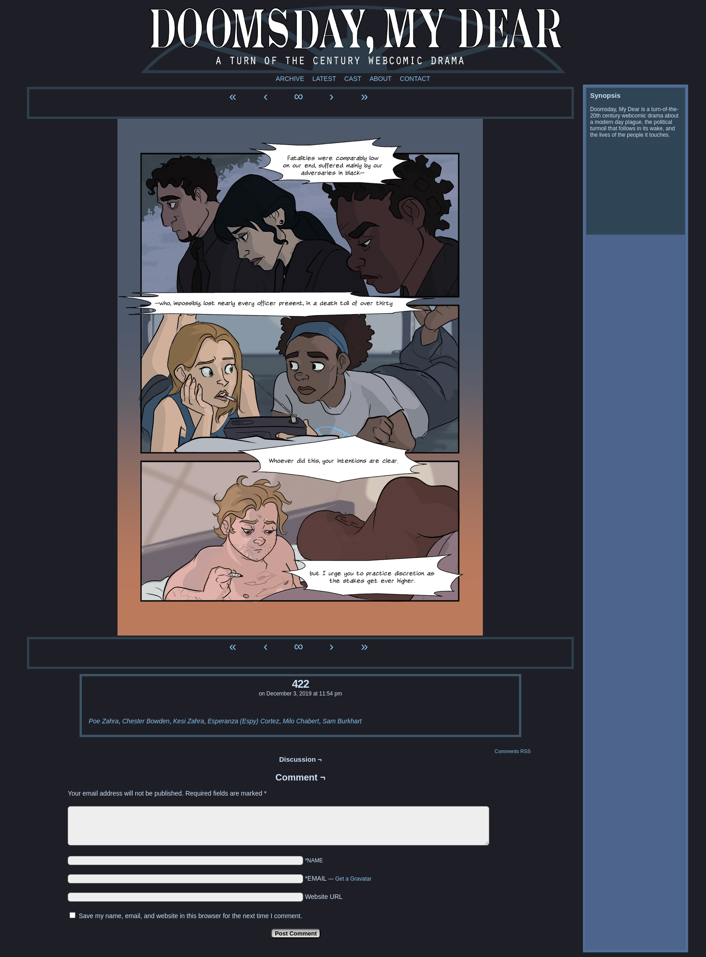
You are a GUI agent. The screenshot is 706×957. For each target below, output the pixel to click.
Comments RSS (513, 751)
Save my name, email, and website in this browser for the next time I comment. (190, 916)
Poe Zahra (103, 721)
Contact (415, 78)
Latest (324, 78)
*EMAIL (338, 878)
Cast (352, 78)
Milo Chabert (301, 721)
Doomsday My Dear (353, 39)
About (380, 78)
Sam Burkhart (342, 721)
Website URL (323, 896)
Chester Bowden (146, 721)
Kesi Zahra (188, 721)
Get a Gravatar (353, 879)
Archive (290, 78)
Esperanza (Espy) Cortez (243, 721)
